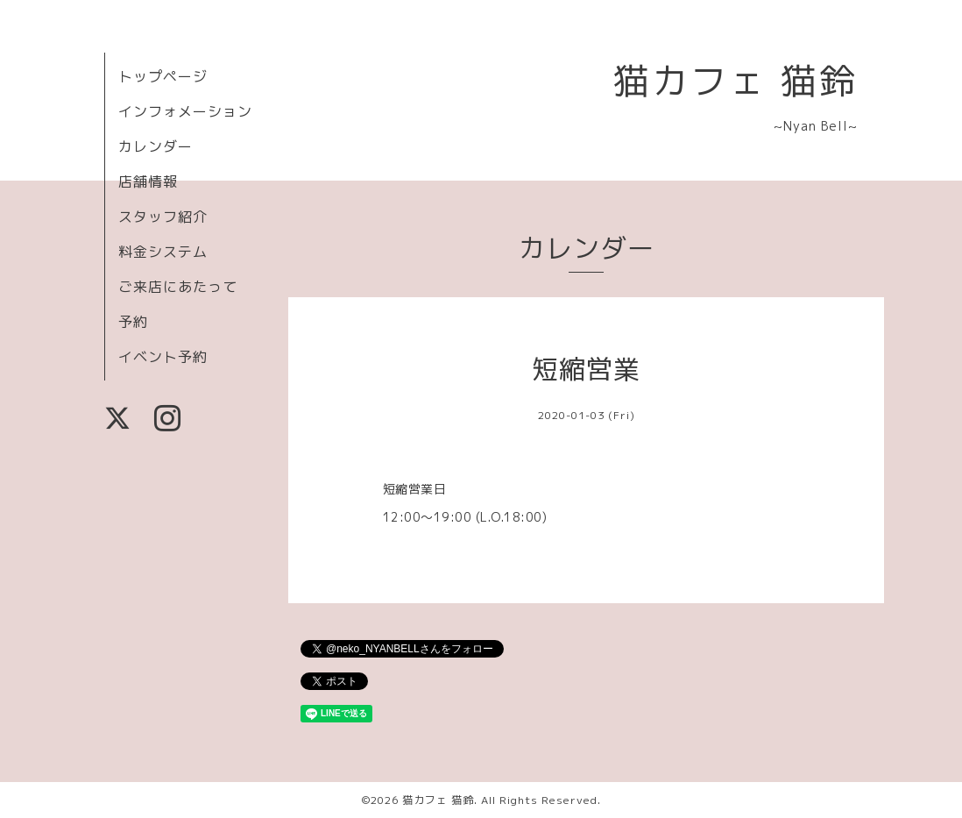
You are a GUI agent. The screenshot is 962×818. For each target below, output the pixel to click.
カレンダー (155, 146)
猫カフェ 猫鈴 (735, 80)
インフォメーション (185, 111)
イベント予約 (163, 356)
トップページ (163, 76)
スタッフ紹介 (163, 216)
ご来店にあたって (177, 286)
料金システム (163, 251)
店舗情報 (148, 181)
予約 (133, 321)
